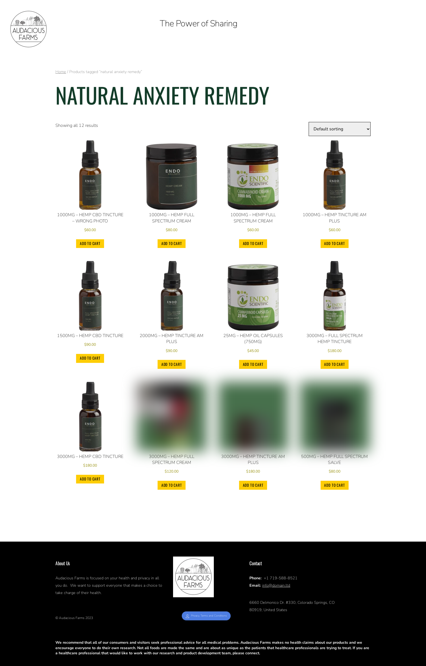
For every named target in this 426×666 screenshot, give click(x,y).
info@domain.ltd (276, 585)
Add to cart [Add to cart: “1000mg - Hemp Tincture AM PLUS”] (334, 243)
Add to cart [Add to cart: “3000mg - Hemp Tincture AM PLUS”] (253, 485)
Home (60, 71)
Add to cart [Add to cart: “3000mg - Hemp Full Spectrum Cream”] (171, 485)
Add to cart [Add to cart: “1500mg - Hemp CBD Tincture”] (90, 358)
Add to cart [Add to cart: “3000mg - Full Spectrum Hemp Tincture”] (334, 364)
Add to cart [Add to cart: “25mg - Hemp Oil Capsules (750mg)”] (253, 364)
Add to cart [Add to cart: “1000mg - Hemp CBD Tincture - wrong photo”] (90, 243)
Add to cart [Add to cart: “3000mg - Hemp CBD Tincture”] (90, 479)
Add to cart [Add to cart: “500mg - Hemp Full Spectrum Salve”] (334, 485)
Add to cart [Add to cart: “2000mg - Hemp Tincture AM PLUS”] (171, 364)
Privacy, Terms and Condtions (206, 615)
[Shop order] (340, 129)
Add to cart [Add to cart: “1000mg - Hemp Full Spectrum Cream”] (171, 243)
